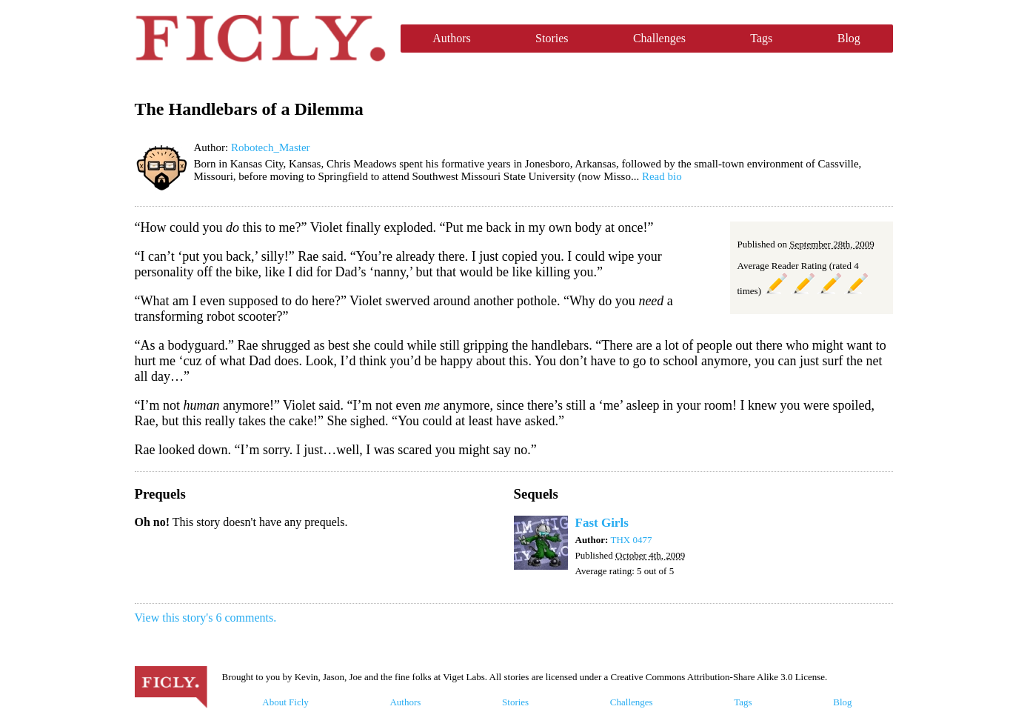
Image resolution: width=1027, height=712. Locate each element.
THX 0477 (631, 539)
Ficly (260, 38)
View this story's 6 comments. (206, 617)
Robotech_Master (270, 147)
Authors (451, 38)
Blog (848, 38)
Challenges (659, 38)
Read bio (662, 176)
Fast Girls (602, 523)
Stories (551, 38)
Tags (761, 38)
